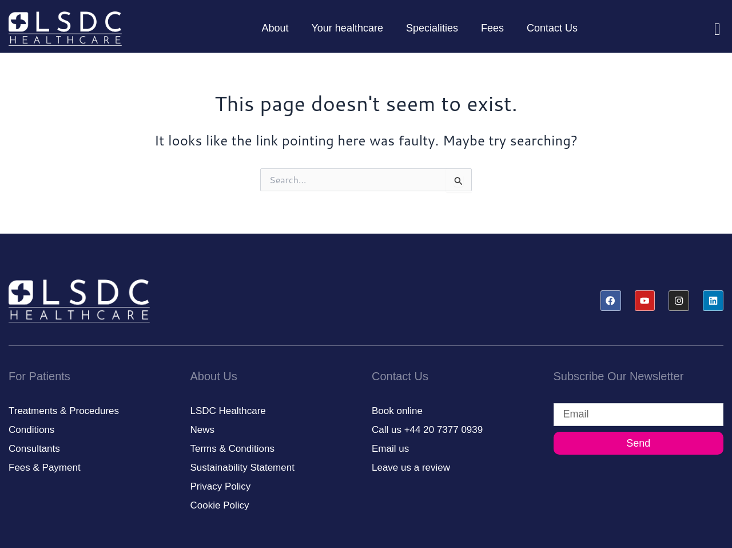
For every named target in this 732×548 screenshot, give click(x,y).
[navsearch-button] (709, 28)
